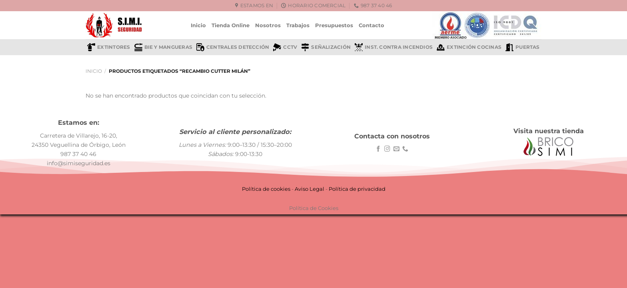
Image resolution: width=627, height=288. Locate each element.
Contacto (371, 25)
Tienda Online (231, 25)
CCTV (285, 47)
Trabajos (298, 25)
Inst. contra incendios (394, 47)
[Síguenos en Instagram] (387, 149)
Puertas (522, 47)
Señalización (326, 47)
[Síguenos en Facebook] (378, 149)
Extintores (108, 47)
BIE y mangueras (163, 47)
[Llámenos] (405, 149)
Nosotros (268, 25)
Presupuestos (334, 25)
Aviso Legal (309, 189)
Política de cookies (266, 189)
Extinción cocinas (469, 47)
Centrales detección (232, 47)
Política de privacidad (357, 189)
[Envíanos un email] (396, 149)
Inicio (198, 25)
